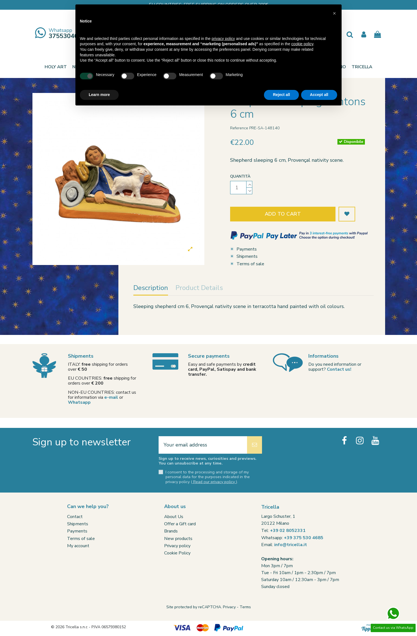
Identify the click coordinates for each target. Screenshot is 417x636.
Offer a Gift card (180, 524)
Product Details (199, 288)
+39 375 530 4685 (303, 538)
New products (178, 539)
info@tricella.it (290, 545)
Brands (171, 531)
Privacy (229, 607)
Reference (239, 128)
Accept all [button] (319, 94)
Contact (75, 517)
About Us (173, 517)
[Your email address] (203, 445)
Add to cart (283, 214)
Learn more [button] (99, 94)
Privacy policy (177, 546)
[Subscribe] (254, 445)
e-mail (111, 397)
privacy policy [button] (223, 38)
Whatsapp (79, 402)
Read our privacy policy (214, 481)
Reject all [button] (281, 94)
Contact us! (339, 369)
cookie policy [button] (302, 44)
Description (150, 288)
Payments (247, 249)
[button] (362, 67)
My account (78, 546)
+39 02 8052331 (288, 531)
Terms (245, 607)
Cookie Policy (177, 553)
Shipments (247, 256)
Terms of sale (250, 264)
